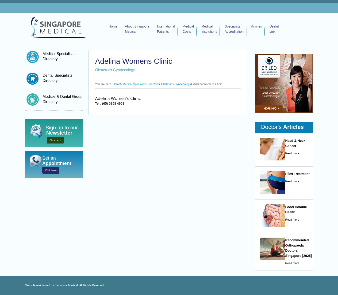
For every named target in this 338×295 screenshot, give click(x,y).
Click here (55, 140)
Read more (292, 153)
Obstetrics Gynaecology (176, 84)
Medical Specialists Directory (141, 84)
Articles (256, 26)
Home (113, 26)
